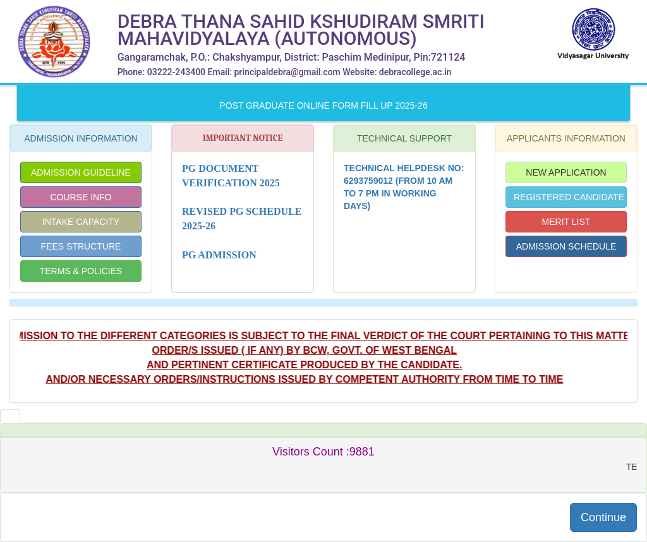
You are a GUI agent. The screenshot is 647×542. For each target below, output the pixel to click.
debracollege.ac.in (415, 72)
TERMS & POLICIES (81, 271)
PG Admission (219, 255)
